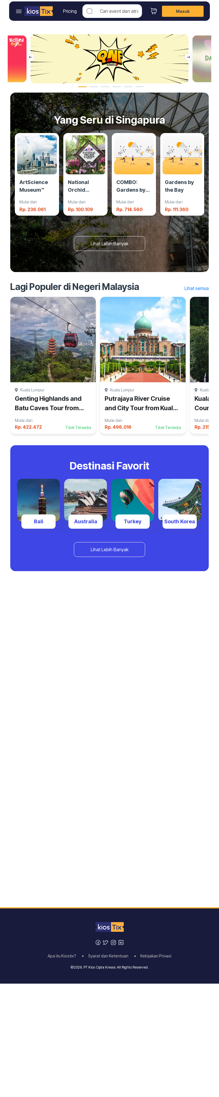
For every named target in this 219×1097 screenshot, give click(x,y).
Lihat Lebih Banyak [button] (110, 243)
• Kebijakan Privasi (152, 956)
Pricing (70, 11)
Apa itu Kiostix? (64, 956)
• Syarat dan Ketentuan (107, 956)
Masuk (183, 11)
